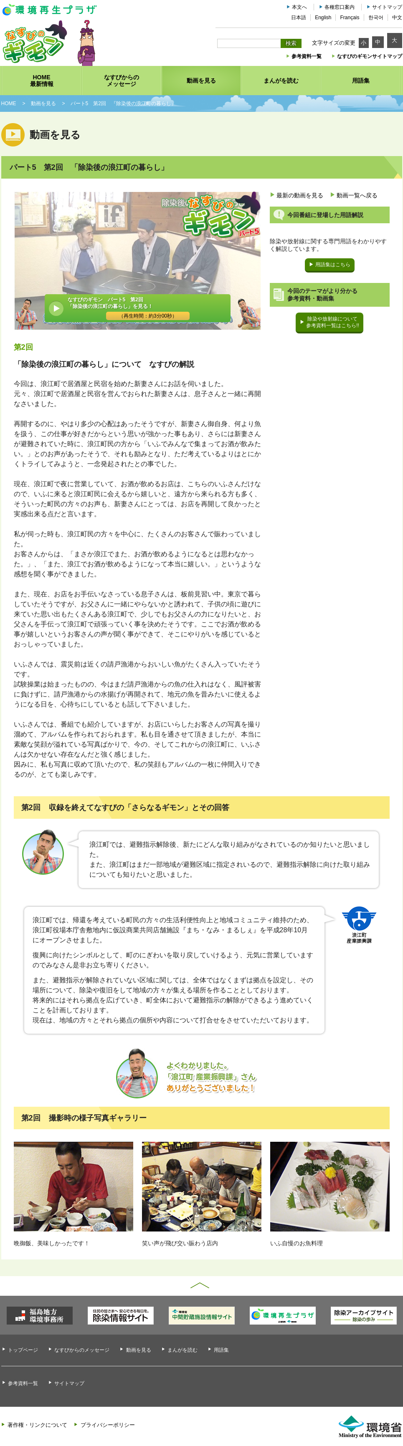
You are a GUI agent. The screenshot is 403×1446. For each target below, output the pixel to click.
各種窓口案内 (339, 7)
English (323, 17)
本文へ (299, 7)
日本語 (298, 17)
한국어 (375, 17)
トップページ (23, 1350)
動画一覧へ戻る (357, 195)
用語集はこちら (332, 264)
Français (349, 17)
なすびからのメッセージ (81, 1350)
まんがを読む (182, 1350)
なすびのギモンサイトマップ (369, 56)
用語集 (221, 1350)
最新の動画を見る (299, 195)
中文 (397, 17)
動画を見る (138, 1350)
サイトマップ (387, 7)
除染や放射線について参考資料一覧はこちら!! (332, 322)
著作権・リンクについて (37, 1425)
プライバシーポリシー (108, 1425)
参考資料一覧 (306, 56)
